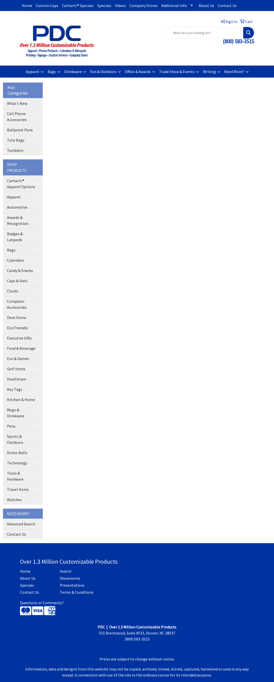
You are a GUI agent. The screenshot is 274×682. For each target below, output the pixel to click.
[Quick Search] (205, 33)
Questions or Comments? (42, 602)
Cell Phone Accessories (17, 116)
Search (65, 571)
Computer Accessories (17, 304)
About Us (206, 5)
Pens (11, 426)
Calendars (15, 260)
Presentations (72, 585)
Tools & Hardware (15, 476)
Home (27, 5)
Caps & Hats (17, 280)
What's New (17, 103)
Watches (14, 499)
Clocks (12, 290)
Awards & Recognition (17, 220)
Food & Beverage (21, 348)
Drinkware (73, 71)
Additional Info (174, 5)
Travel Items (18, 489)
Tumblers (15, 150)
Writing (209, 71)
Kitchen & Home (21, 399)
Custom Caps (47, 5)
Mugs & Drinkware (16, 412)
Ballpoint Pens (20, 129)
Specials (104, 5)
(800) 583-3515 (238, 41)
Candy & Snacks (20, 270)
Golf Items (16, 368)
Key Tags (14, 389)
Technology (17, 462)
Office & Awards (138, 71)
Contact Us (227, 5)
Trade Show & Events (177, 71)
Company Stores (143, 5)
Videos (120, 5)
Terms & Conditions (77, 592)
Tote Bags (16, 140)
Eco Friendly (17, 327)
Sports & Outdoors (15, 439)
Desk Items (16, 317)
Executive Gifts (19, 337)
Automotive (17, 207)
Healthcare (16, 379)
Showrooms (70, 578)
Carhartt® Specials (78, 5)
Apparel (32, 71)
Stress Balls (17, 452)
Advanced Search (21, 523)
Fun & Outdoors (103, 71)
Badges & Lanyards (15, 236)
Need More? (234, 71)
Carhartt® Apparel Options (21, 183)
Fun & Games (18, 358)
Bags (52, 71)
